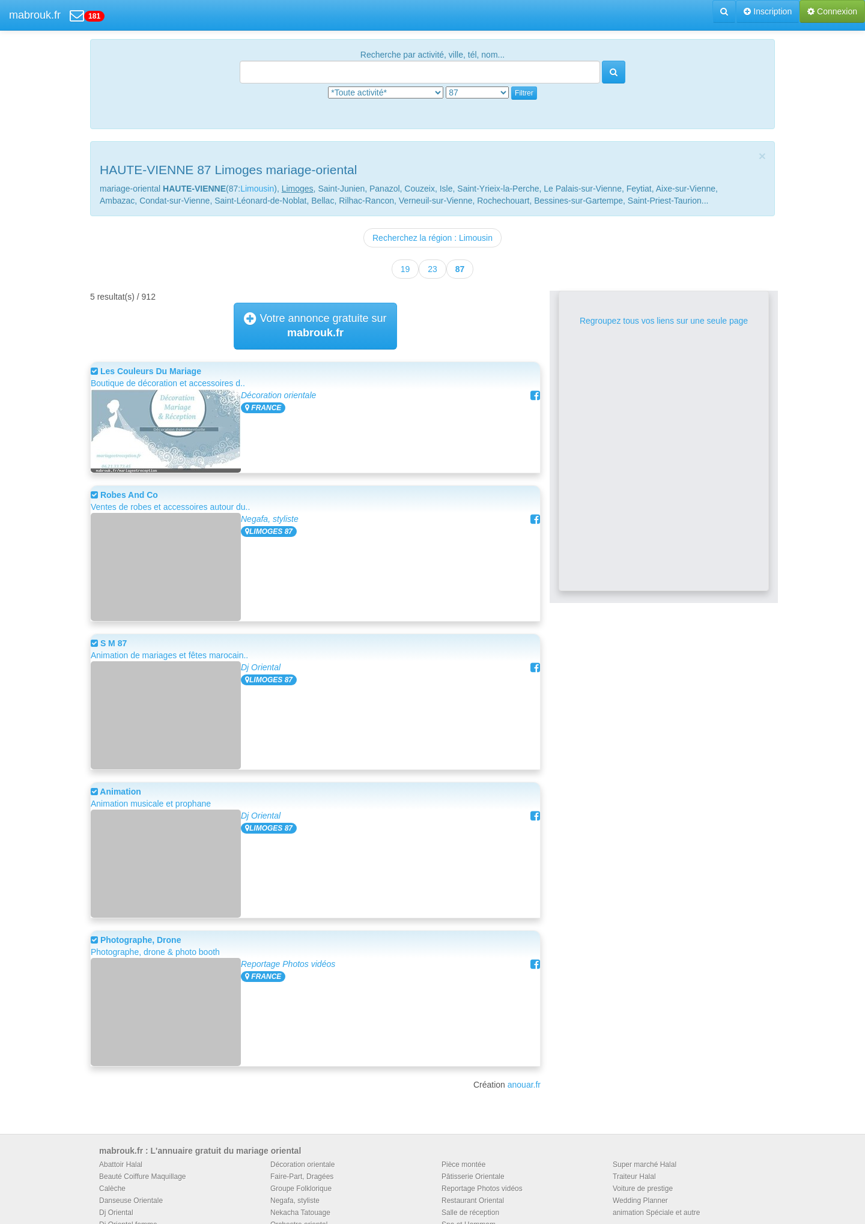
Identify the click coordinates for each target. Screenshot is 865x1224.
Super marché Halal (644, 1164)
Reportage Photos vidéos (288, 964)
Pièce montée (463, 1164)
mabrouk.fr (35, 15)
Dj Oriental (261, 667)
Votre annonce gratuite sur (315, 325)
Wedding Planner (640, 1200)
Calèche (112, 1188)
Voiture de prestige (643, 1188)
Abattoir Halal (120, 1164)
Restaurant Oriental (473, 1200)
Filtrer (524, 93)
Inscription (768, 11)
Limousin (257, 188)
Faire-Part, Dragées (301, 1176)
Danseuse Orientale (131, 1200)
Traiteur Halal (634, 1176)
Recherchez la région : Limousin (432, 238)
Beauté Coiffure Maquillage (142, 1176)
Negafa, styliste (270, 519)
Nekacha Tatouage (300, 1212)
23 (432, 269)
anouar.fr (524, 1084)
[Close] (762, 156)
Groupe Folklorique (301, 1188)
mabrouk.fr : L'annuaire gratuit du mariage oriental (200, 1151)
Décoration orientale (278, 395)
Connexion (832, 11)
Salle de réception (470, 1212)
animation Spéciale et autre (656, 1212)
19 (405, 269)
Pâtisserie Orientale (473, 1176)
